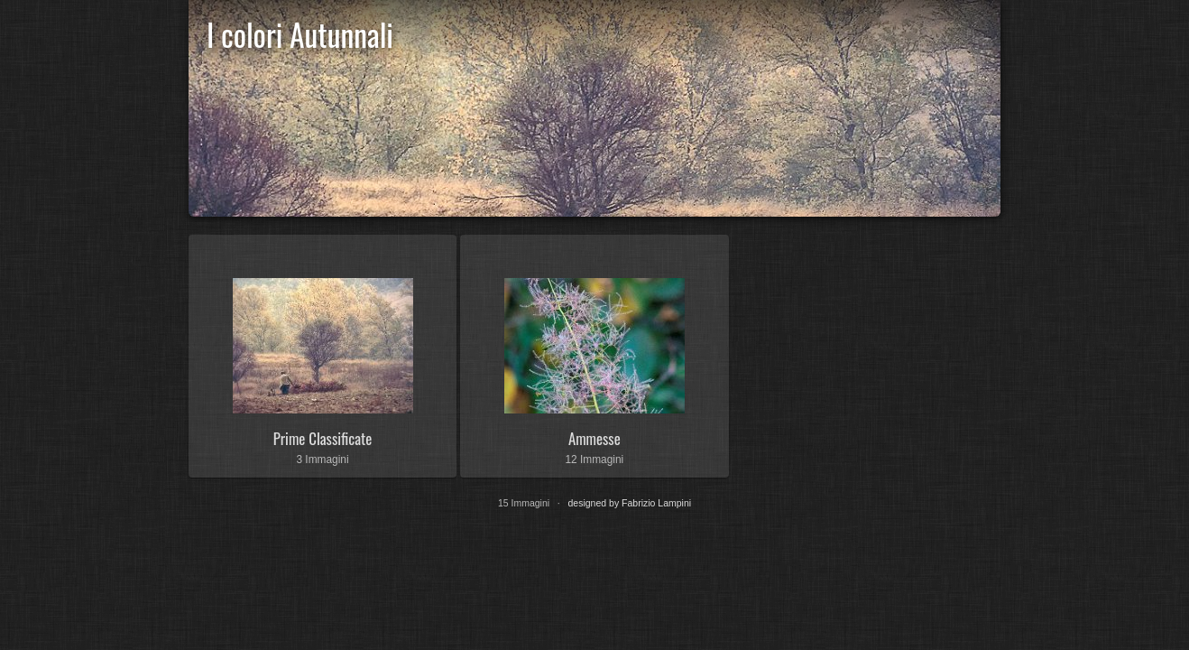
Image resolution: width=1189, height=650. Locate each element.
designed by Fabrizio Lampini (630, 502)
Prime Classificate (322, 438)
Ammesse (594, 438)
